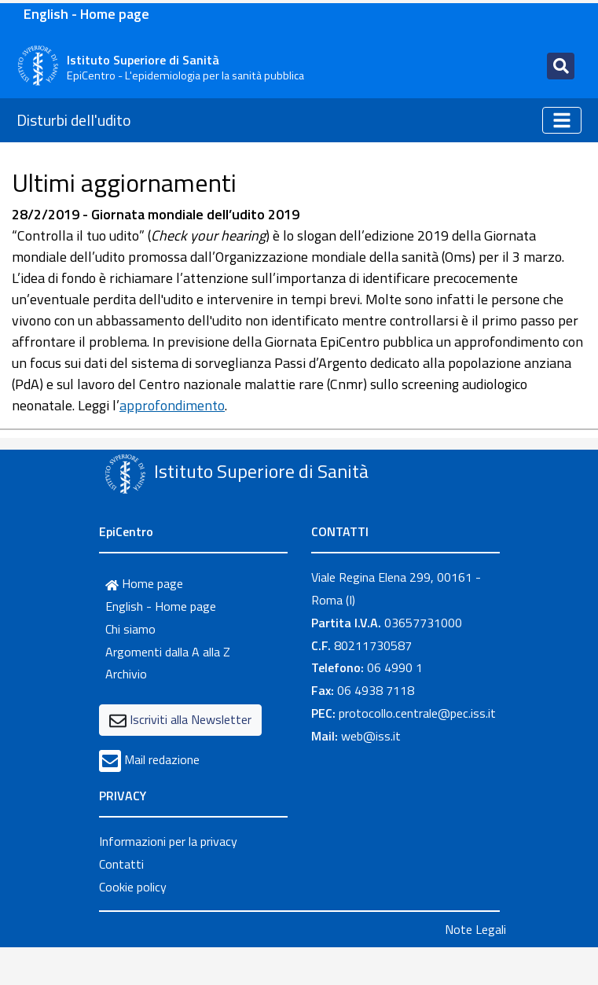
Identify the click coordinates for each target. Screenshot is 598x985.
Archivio (126, 673)
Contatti (121, 864)
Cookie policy (133, 886)
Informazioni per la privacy (168, 841)
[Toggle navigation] (560, 66)
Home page (144, 583)
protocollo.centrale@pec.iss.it (417, 713)
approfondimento (172, 405)
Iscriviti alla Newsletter (190, 719)
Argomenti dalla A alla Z (167, 651)
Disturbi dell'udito (74, 120)
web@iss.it (371, 735)
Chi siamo (130, 628)
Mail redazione (162, 759)
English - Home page (86, 13)
